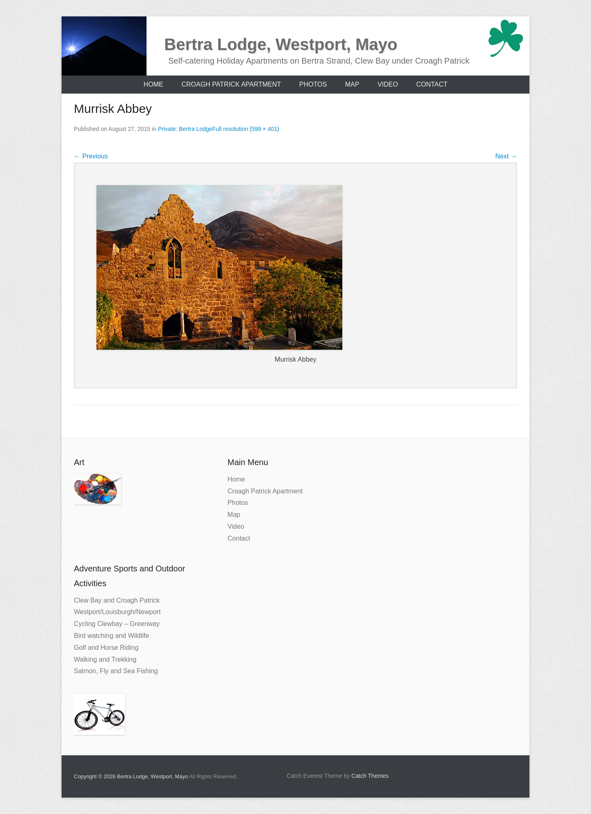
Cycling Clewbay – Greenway (117, 623)
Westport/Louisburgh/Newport (117, 611)
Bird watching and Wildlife (111, 635)
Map (352, 84)
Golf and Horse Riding (106, 647)
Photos (313, 84)
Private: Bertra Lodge (185, 129)
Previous (91, 156)
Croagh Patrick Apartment (231, 84)
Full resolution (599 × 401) (245, 129)
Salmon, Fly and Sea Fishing (116, 670)
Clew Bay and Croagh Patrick (117, 600)
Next (506, 156)
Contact (431, 84)
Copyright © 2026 (95, 776)
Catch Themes (370, 776)
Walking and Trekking (105, 659)
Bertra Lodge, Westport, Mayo (280, 44)
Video (388, 84)
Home (153, 84)
